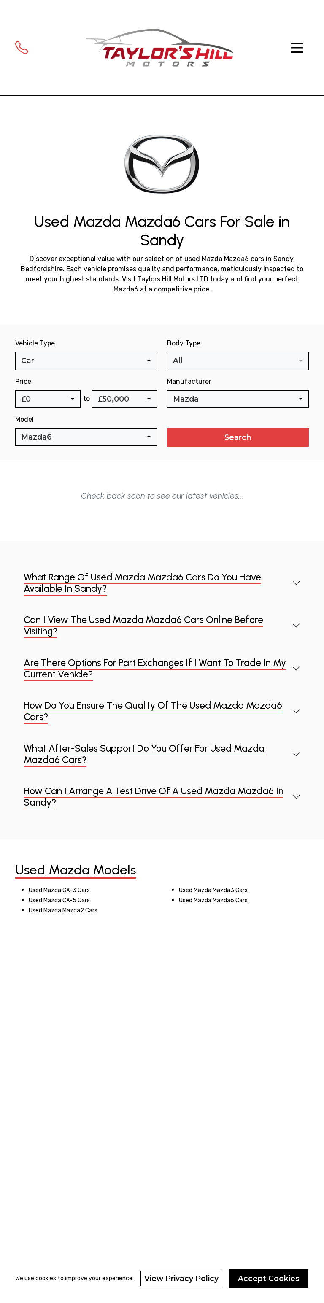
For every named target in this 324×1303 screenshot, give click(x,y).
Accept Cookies (269, 1278)
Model (24, 419)
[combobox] (86, 360)
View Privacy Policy (181, 1278)
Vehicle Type (35, 343)
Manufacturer (189, 382)
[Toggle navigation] (297, 47)
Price (23, 382)
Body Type (183, 343)
